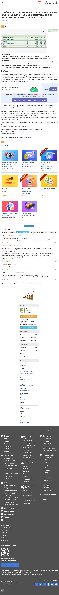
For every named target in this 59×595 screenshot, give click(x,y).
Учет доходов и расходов (27, 371)
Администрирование (11, 473)
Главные (6, 441)
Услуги (25, 474)
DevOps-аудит (8, 488)
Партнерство (27, 479)
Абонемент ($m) (24, 422)
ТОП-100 (7, 449)
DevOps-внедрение (10, 490)
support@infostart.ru (8, 560)
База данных (8, 471)
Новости (7, 438)
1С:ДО (45, 475)
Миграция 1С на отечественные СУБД (11, 503)
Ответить (8, 242)
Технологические (29, 500)
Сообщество (8, 478)
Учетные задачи (9, 463)
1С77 (44, 483)
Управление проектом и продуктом (30, 446)
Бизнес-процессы (29, 443)
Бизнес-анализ (28, 440)
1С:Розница (47, 470)
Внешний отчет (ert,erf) (26, 385)
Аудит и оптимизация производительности (11, 498)
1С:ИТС (25, 469)
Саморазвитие (28, 458)
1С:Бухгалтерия (48, 457)
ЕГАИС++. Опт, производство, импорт (7, 189)
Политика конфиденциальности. (33, 574)
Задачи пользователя (11, 466)
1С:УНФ (45, 465)
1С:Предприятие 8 (25, 390)
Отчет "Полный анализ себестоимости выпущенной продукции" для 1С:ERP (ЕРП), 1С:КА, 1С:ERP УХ (29, 193)
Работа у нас (5, 538)
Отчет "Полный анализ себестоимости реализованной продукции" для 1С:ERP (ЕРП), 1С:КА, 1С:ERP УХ (48, 168)
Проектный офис (49, 495)
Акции (25, 466)
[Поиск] (6, 2)
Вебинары (26, 481)
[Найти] (56, 430)
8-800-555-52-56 (7, 558)
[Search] (51, 430)
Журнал (7, 436)
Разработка (8, 468)
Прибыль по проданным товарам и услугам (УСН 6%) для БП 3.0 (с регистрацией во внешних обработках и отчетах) (29, 15)
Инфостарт (27, 137)
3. (2, 264)
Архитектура (27, 455)
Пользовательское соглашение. (12, 574)
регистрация (28, 283)
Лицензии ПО (27, 493)
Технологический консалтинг (9, 494)
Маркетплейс (48, 455)
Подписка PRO (9, 458)
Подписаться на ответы (8, 232)
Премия (6, 451)
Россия (22, 404)
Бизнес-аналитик (25, 379)
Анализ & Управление (28, 437)
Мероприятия (9, 508)
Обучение (47, 436)
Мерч (6, 520)
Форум (6, 517)
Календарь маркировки (47, 487)
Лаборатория (9, 483)
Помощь (4, 535)
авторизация (37, 283)
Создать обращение (10, 565)
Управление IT (28, 452)
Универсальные (48, 478)
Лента (6, 443)
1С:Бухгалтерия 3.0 (25, 395)
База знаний (8, 456)
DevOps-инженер (49, 448)
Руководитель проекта (48, 444)
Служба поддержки (10, 545)
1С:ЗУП (45, 473)
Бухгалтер (23, 381)
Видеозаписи (9, 511)
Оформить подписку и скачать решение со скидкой (29, 100)
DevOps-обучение (10, 485)
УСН (21, 413)
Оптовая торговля (25, 370)
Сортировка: (39, 232)
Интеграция (8, 476)
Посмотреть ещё (29, 225)
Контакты (4, 540)
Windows (22, 399)
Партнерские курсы (49, 451)
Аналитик (46, 441)
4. (2, 273)
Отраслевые (27, 495)
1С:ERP (45, 460)
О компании (5, 525)
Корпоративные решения (29, 487)
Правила (4, 533)
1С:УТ (45, 468)
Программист (47, 438)
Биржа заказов (10, 514)
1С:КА (45, 462)
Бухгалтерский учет (25, 417)
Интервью (7, 446)
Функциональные (9, 460)
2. (2, 246)
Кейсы (25, 476)
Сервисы (26, 471)
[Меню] (2, 2)
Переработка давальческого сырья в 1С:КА (29, 215)
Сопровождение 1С (29, 463)
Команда (26, 450)
